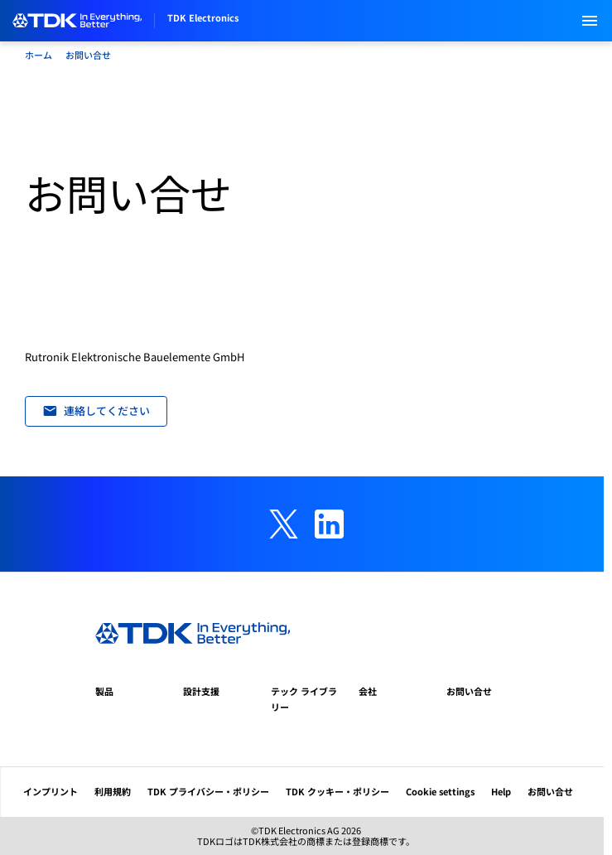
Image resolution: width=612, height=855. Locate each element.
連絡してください (96, 410)
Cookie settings (440, 791)
